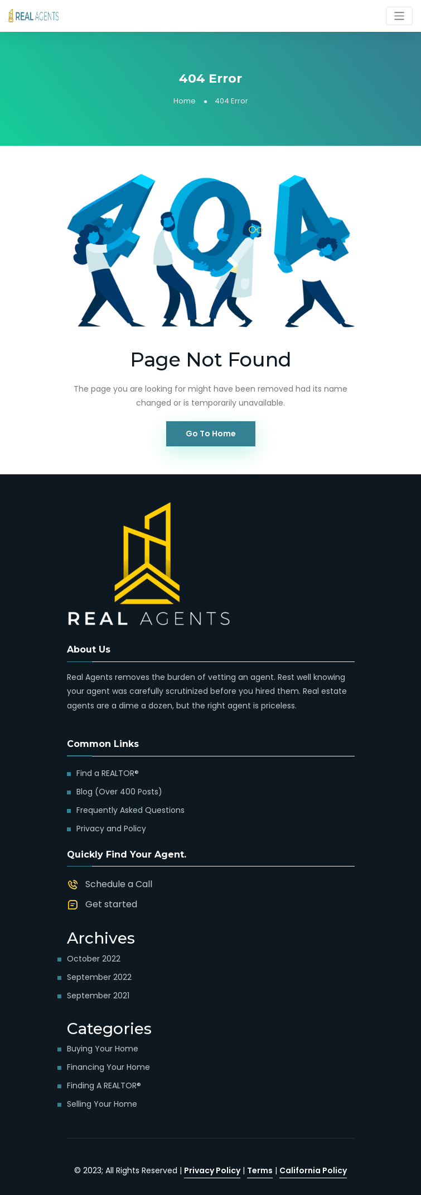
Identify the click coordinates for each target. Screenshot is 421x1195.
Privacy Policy (212, 1170)
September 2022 (99, 977)
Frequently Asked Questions (130, 810)
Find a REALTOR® (107, 773)
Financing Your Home (108, 1067)
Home (184, 101)
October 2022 (93, 958)
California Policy (313, 1170)
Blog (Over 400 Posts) (119, 791)
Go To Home (211, 433)
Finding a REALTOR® (104, 1085)
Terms (260, 1170)
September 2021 (98, 995)
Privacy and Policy (111, 828)
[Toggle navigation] (399, 16)
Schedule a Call (118, 884)
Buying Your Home (102, 1048)
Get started (111, 904)
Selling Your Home (102, 1104)
